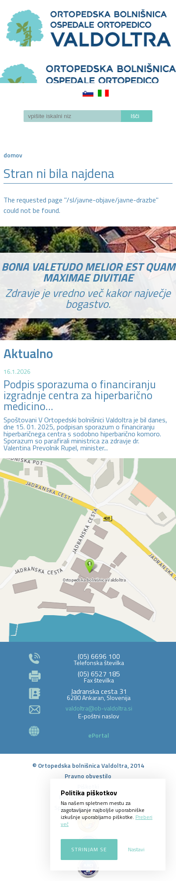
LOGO (88, 70)
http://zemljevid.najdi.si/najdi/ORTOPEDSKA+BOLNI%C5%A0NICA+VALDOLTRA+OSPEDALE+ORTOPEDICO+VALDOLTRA (88, 550)
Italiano (103, 93)
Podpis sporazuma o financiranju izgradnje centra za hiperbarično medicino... (79, 395)
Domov (12, 155)
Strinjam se (89, 849)
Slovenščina (88, 93)
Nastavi (136, 849)
